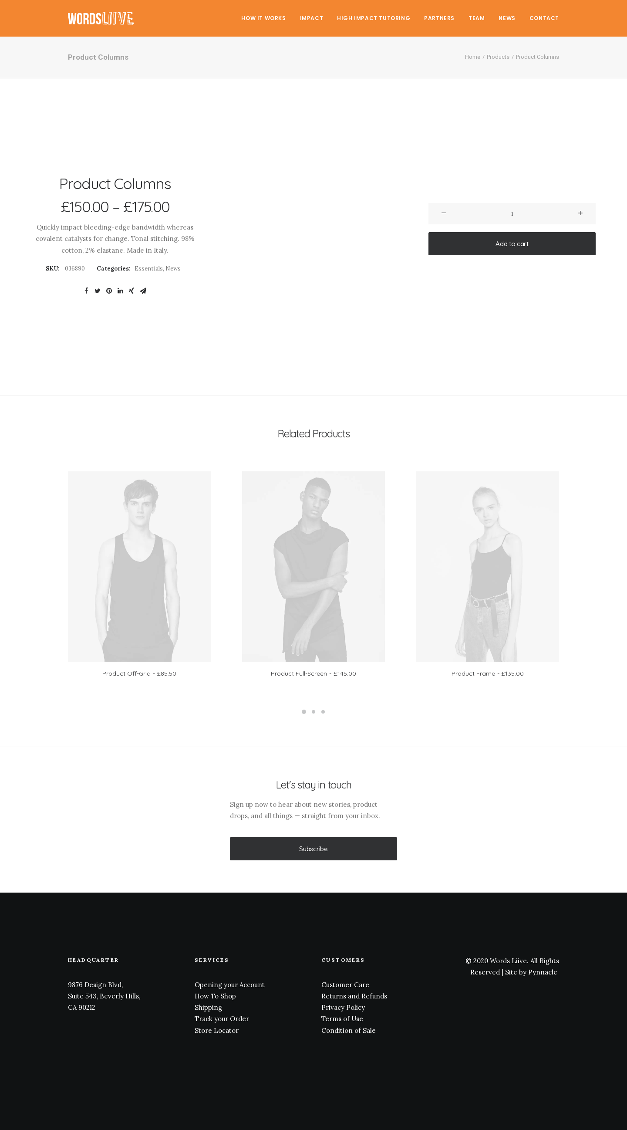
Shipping (208, 1007)
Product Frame (488, 673)
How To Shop (215, 995)
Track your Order (222, 1019)
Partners (439, 18)
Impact (312, 18)
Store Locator (217, 1030)
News (507, 18)
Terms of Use (342, 1019)
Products (498, 57)
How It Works (263, 18)
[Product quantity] (512, 213)
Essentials (149, 268)
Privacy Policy (343, 1007)
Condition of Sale (348, 1030)
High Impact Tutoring (373, 18)
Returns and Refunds (354, 995)
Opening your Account (230, 984)
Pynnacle (542, 972)
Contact (544, 18)
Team (477, 18)
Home (472, 57)
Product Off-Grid (139, 673)
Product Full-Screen (313, 673)
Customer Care (345, 984)
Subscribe (313, 849)
